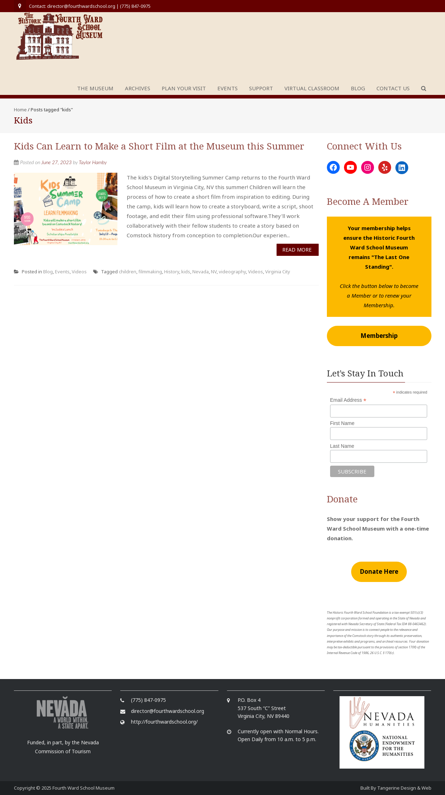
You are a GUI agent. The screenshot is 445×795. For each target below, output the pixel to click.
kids (185, 271)
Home (20, 109)
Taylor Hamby (93, 162)
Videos (79, 271)
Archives (137, 88)
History (171, 271)
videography (232, 271)
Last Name (342, 446)
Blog (358, 88)
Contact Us (393, 88)
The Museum (95, 88)
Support (261, 88)
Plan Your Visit (184, 88)
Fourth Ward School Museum (83, 788)
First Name (342, 423)
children (127, 271)
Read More (297, 249)
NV (214, 271)
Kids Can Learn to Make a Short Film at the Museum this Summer (159, 146)
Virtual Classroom (311, 88)
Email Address (348, 400)
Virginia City (277, 271)
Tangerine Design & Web (404, 788)
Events (227, 88)
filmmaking (150, 271)
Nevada (200, 271)
